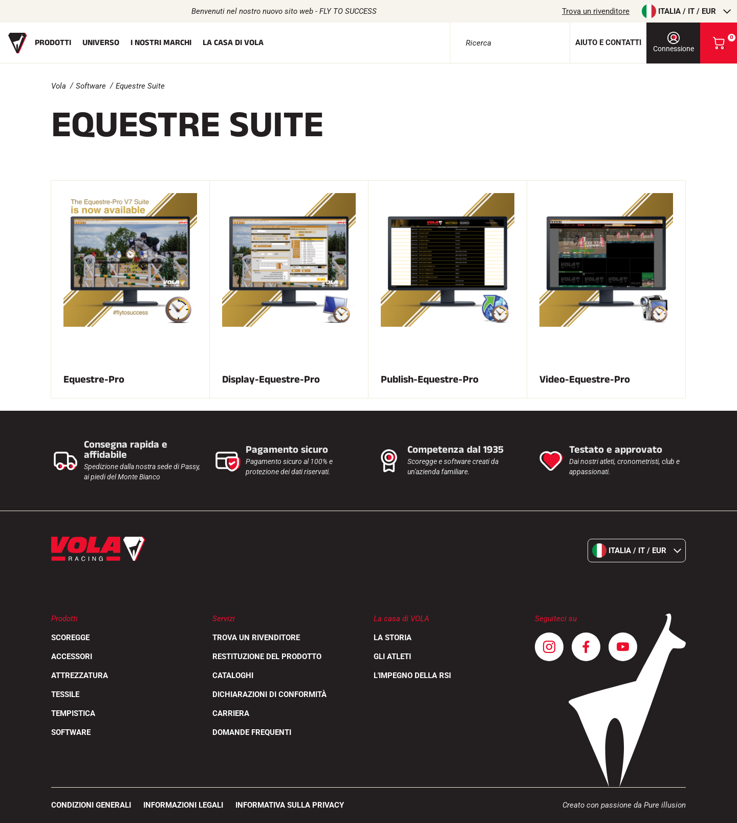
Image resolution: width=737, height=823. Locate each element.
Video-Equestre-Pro (584, 379)
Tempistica (73, 713)
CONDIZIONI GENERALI (91, 805)
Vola (58, 86)
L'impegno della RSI (412, 675)
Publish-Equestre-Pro (430, 379)
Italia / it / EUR (686, 11)
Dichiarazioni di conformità (269, 694)
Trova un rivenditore (596, 11)
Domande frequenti (251, 732)
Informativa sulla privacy (289, 805)
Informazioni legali (183, 805)
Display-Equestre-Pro (271, 379)
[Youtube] (623, 646)
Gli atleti (392, 656)
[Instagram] (549, 646)
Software (91, 86)
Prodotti (53, 43)
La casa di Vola (233, 43)
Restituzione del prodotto (266, 656)
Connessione (673, 42)
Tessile (65, 694)
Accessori (71, 656)
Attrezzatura (79, 675)
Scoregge (70, 637)
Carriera (230, 713)
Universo (100, 43)
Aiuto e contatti (608, 42)
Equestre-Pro (93, 379)
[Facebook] (586, 646)
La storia (392, 637)
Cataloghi (232, 675)
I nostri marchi (161, 43)
